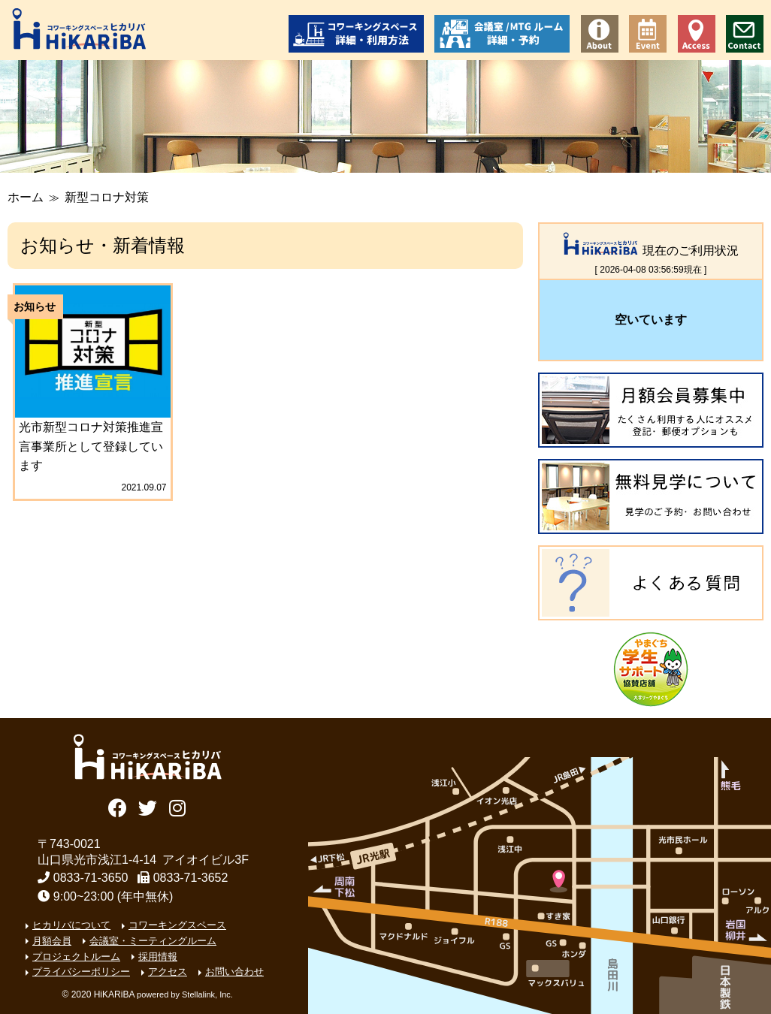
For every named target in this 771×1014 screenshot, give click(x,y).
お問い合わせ (744, 34)
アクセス (696, 34)
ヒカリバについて (71, 925)
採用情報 (157, 956)
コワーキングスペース (177, 925)
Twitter (148, 806)
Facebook (117, 806)
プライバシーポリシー (81, 971)
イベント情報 (648, 34)
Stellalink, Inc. (207, 994)
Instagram (177, 806)
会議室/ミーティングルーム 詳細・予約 (502, 34)
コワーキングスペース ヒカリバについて (599, 34)
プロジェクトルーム (76, 956)
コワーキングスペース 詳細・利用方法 (356, 34)
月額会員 (51, 940)
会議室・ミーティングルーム (152, 940)
